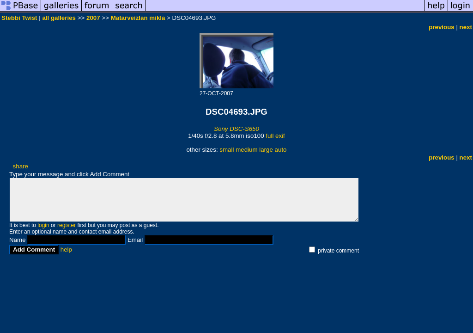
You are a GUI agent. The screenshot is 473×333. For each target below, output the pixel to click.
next (466, 27)
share (20, 166)
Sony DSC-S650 (236, 128)
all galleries (59, 17)
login (43, 225)
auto (281, 149)
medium (246, 149)
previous (442, 27)
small (226, 149)
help (66, 249)
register (66, 225)
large (266, 149)
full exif (275, 135)
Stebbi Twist (19, 17)
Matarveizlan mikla (138, 17)
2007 (93, 17)
